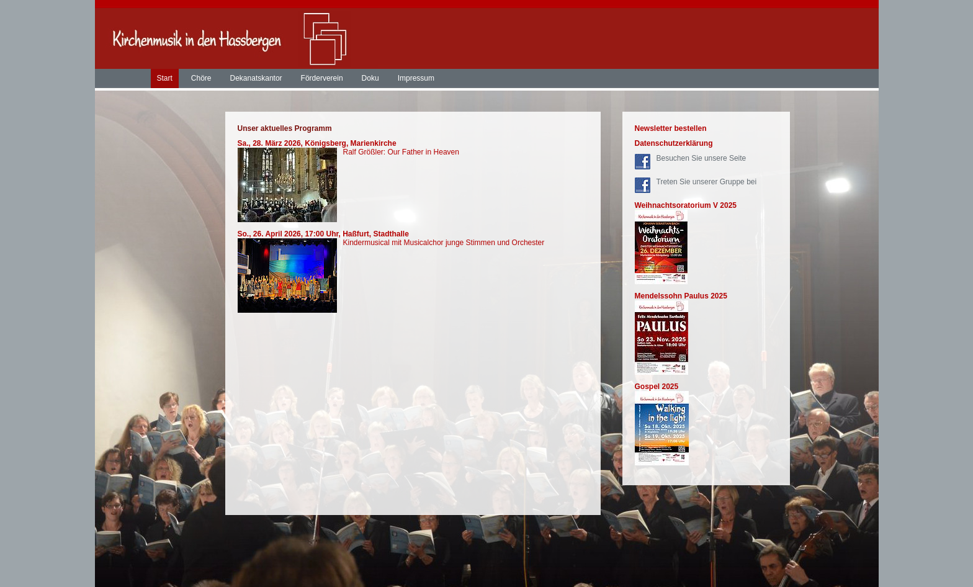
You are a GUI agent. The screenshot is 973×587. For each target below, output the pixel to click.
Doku (370, 78)
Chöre (201, 78)
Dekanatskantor (256, 78)
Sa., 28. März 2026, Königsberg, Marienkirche (317, 143)
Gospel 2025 (657, 386)
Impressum (416, 78)
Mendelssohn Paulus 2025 (681, 296)
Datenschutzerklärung (674, 143)
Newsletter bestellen (671, 128)
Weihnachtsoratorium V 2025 (686, 205)
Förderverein (322, 78)
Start (165, 78)
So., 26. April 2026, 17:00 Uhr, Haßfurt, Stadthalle (323, 234)
